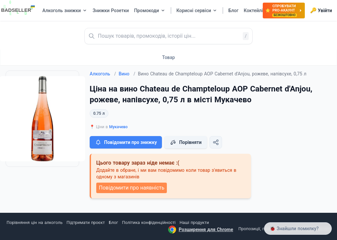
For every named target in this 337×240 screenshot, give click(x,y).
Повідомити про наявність (131, 188)
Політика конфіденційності (149, 222)
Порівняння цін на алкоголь (34, 222)
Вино (127, 73)
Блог (113, 222)
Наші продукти (194, 222)
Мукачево (118, 127)
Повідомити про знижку (126, 142)
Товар (168, 57)
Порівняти (185, 142)
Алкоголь (103, 73)
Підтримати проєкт (86, 222)
